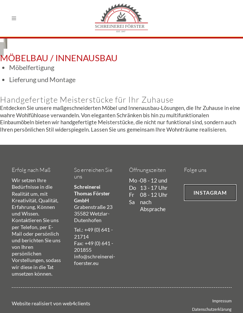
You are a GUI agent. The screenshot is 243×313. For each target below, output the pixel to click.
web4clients (76, 303)
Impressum (222, 300)
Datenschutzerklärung (212, 309)
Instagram (210, 192)
